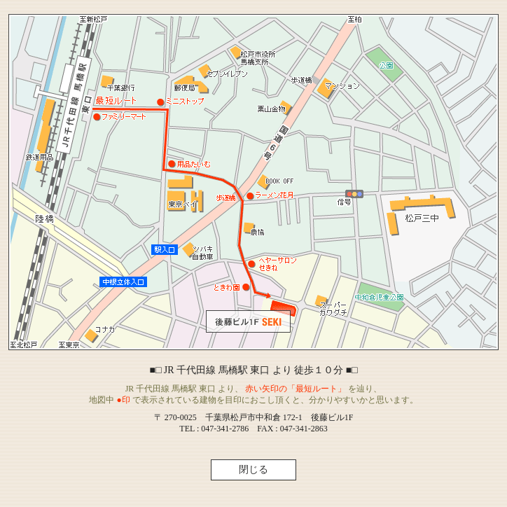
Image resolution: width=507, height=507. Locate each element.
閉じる (253, 469)
